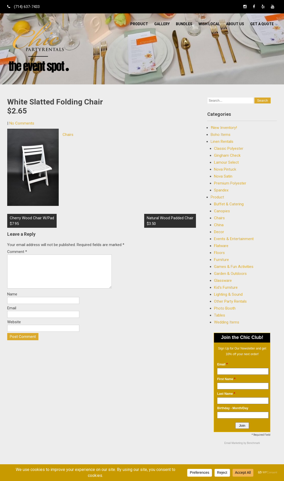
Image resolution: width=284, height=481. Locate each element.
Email (11, 314)
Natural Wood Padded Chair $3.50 (170, 221)
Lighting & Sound (228, 294)
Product (139, 24)
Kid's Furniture (226, 287)
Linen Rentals (222, 141)
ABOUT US (235, 24)
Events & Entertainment (234, 239)
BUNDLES (184, 24)
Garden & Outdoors (230, 273)
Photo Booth (225, 308)
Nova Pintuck (225, 169)
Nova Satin (223, 176)
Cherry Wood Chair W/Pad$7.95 (32, 221)
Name (12, 300)
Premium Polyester (230, 183)
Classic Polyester (228, 148)
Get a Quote (262, 24)
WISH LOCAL (209, 24)
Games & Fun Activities (233, 266)
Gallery (162, 24)
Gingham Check (227, 155)
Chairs (68, 134)
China (218, 225)
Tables (219, 315)
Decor (219, 232)
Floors (219, 252)
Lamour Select (226, 162)
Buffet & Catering (229, 204)
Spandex (221, 190)
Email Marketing (233, 443)
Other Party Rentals (230, 301)
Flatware (221, 245)
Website (14, 328)
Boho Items (220, 134)
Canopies (222, 211)
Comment (17, 251)
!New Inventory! (224, 127)
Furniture (221, 259)
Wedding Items (226, 322)
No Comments (21, 123)
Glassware (223, 280)
